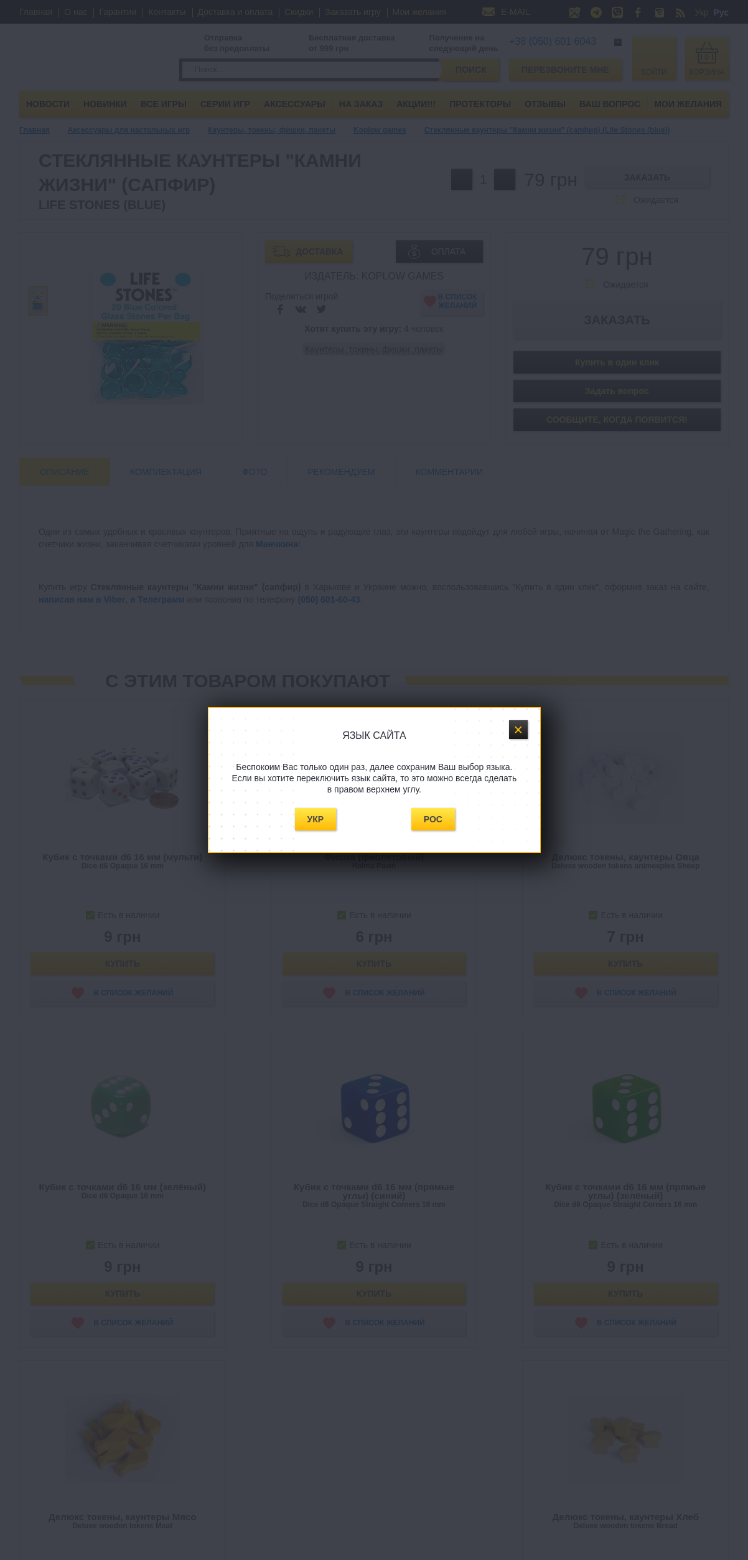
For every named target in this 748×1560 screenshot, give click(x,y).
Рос (433, 819)
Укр (315, 819)
